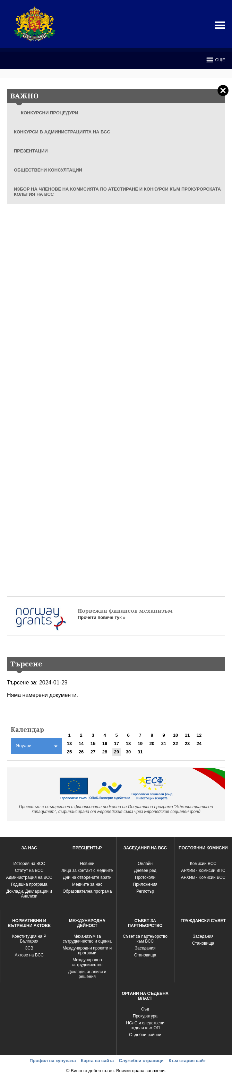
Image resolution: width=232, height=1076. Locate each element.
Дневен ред (145, 870)
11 (187, 735)
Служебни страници (141, 1060)
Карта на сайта (97, 1060)
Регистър (145, 891)
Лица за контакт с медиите (87, 870)
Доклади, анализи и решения (87, 974)
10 (175, 735)
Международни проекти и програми (87, 950)
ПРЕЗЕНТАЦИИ (31, 151)
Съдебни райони (145, 1034)
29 (116, 751)
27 (93, 751)
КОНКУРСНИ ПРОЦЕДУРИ (49, 112)
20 (151, 743)
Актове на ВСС (29, 955)
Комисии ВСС (203, 863)
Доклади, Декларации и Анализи (29, 894)
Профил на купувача (52, 1060)
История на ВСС (29, 863)
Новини (87, 863)
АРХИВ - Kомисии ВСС (203, 877)
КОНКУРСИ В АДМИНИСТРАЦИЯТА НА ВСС (62, 131)
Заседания (145, 948)
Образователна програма (87, 891)
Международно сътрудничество (87, 962)
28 (104, 751)
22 (175, 743)
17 (116, 743)
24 (199, 743)
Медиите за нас (87, 884)
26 (81, 751)
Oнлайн (145, 863)
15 (93, 743)
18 (128, 743)
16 (104, 743)
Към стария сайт (187, 1060)
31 (140, 751)
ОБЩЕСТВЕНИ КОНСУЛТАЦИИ (48, 170)
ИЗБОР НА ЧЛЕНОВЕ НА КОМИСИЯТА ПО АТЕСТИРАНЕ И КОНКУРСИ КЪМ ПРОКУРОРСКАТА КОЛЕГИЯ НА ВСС (117, 191)
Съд (145, 1009)
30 (128, 751)
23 (187, 743)
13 (69, 743)
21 (163, 743)
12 (199, 735)
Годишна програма (29, 884)
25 (69, 751)
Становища (145, 955)
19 (140, 743)
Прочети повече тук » (102, 617)
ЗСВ (29, 948)
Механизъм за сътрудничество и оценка (87, 939)
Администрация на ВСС (29, 877)
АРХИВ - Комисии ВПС (203, 870)
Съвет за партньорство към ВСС (145, 939)
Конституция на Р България (29, 939)
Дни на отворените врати (87, 877)
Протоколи (145, 877)
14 (81, 743)
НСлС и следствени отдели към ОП (145, 1025)
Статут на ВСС (29, 870)
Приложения (145, 884)
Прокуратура (145, 1016)
